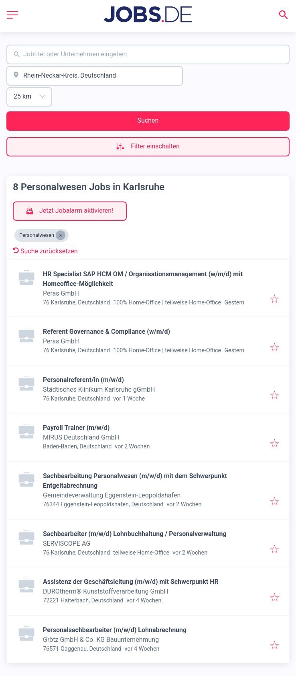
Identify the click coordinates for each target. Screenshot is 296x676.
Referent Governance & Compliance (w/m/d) (106, 331)
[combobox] (148, 54)
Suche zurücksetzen (45, 251)
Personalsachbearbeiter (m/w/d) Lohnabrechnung (115, 630)
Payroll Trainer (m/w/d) (76, 427)
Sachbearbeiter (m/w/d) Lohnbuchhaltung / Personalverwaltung (135, 534)
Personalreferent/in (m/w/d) (83, 380)
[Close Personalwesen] (60, 235)
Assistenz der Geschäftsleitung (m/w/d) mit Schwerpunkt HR (131, 582)
